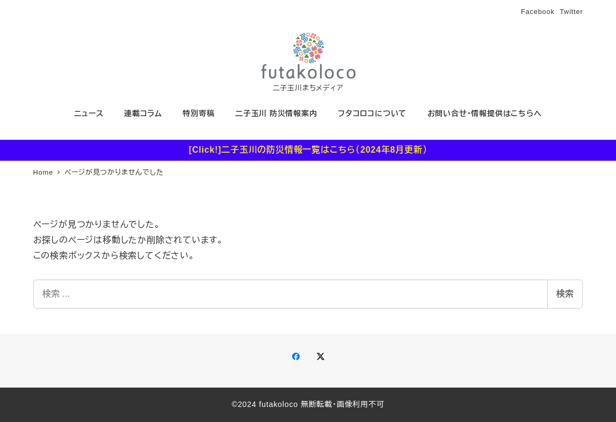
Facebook (538, 12)
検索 (565, 293)
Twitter (571, 12)
